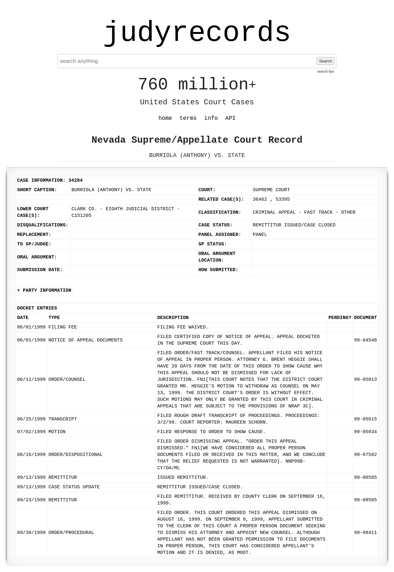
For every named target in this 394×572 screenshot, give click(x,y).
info (211, 118)
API (230, 118)
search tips (325, 71)
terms (188, 118)
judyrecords (197, 33)
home (165, 118)
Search (325, 61)
